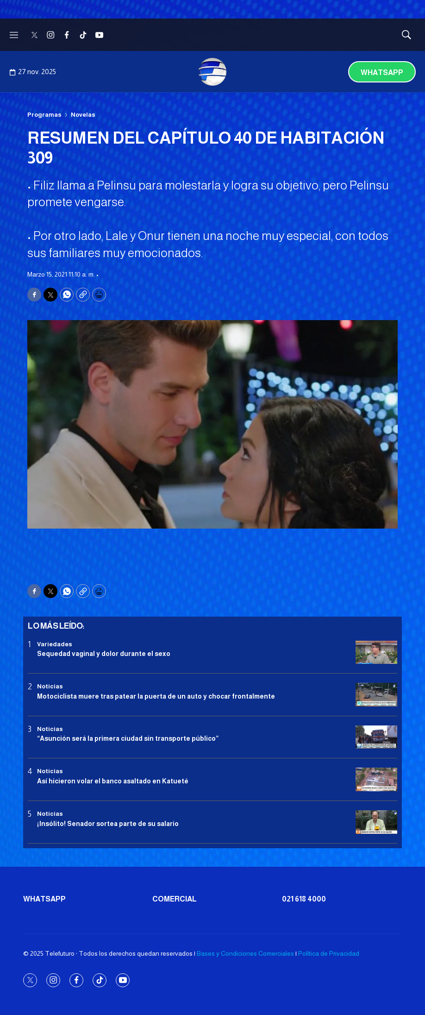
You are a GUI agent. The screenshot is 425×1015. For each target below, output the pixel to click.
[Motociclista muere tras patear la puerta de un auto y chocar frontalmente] (376, 694)
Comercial (174, 899)
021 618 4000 (304, 899)
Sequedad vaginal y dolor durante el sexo (103, 653)
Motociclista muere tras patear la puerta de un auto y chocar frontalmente (156, 696)
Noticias (50, 686)
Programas (44, 114)
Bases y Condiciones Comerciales (245, 953)
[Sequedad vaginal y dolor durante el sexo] (376, 652)
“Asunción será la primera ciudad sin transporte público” (128, 738)
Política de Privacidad (328, 953)
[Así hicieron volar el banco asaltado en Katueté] (376, 779)
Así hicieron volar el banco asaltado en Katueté (112, 781)
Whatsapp (382, 72)
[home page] (212, 72)
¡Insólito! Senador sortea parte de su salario (108, 823)
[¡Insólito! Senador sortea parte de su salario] (376, 822)
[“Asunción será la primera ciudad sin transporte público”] (376, 737)
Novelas (83, 114)
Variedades (54, 644)
